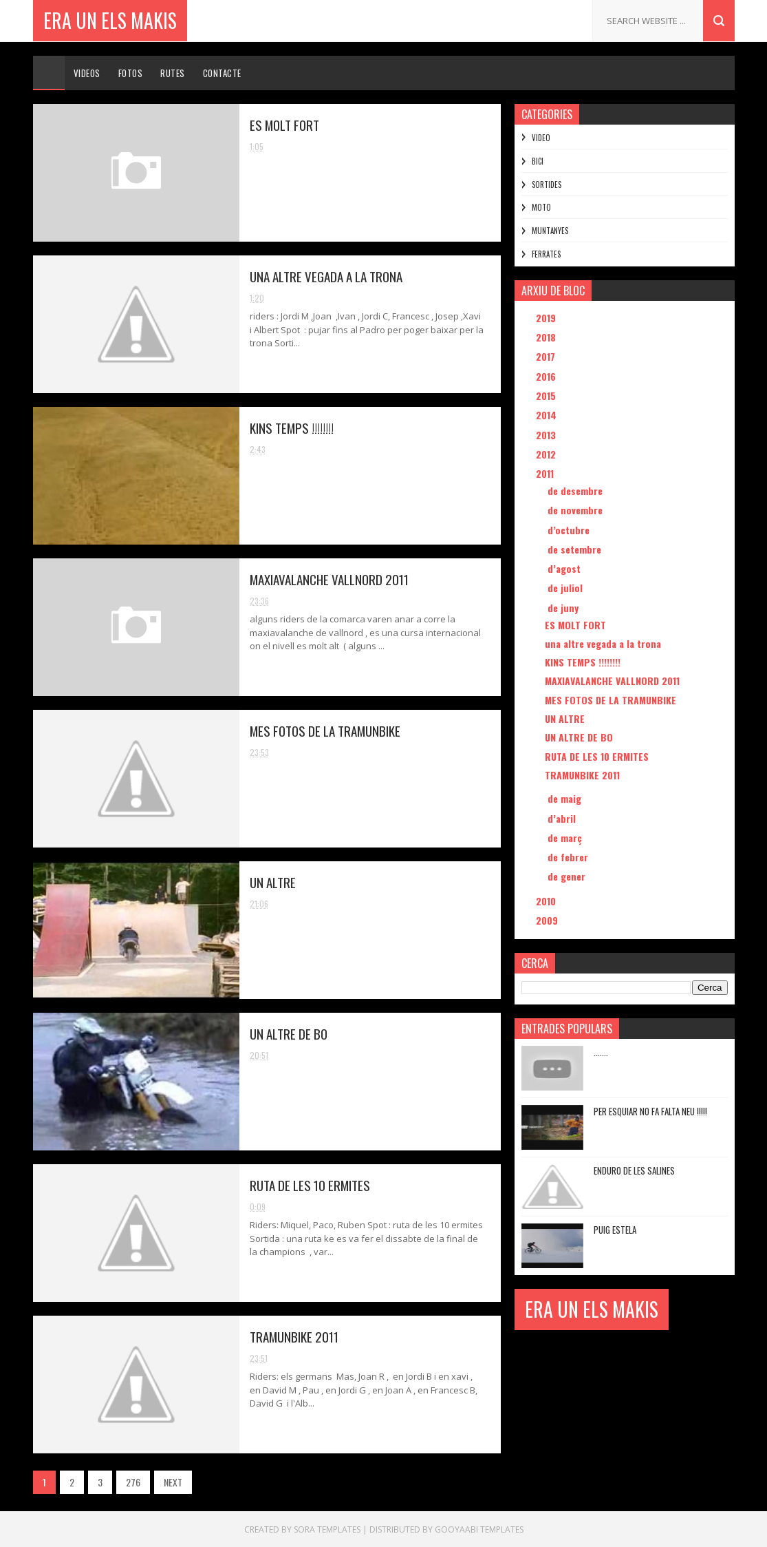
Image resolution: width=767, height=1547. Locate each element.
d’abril (563, 818)
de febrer (569, 857)
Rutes (172, 73)
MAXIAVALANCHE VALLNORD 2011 (329, 579)
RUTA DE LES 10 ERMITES (310, 1185)
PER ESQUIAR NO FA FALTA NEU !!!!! (650, 1111)
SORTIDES (546, 184)
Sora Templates (327, 1529)
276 (133, 1482)
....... (601, 1052)
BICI (537, 161)
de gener (568, 876)
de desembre (576, 490)
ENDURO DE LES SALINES (634, 1170)
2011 (546, 473)
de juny (564, 607)
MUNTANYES (550, 230)
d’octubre (570, 530)
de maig (566, 798)
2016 (547, 376)
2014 (547, 415)
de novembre (576, 510)
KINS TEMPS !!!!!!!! (292, 427)
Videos (87, 73)
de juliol (566, 587)
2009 (548, 920)
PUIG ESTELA (615, 1229)
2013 (547, 435)
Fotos (130, 73)
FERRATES (546, 254)
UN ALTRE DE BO (288, 1033)
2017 (547, 356)
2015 (547, 395)
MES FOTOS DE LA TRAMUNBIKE (325, 730)
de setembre (576, 549)
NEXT (173, 1482)
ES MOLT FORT (284, 124)
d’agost (565, 568)
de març (566, 837)
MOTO (541, 207)
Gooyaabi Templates (479, 1529)
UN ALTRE (273, 882)
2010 (547, 901)
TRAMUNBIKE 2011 (294, 1336)
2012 (547, 454)
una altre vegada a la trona (326, 276)
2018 (547, 337)
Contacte (222, 73)
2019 (547, 318)
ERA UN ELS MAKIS (110, 20)
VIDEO (541, 137)
